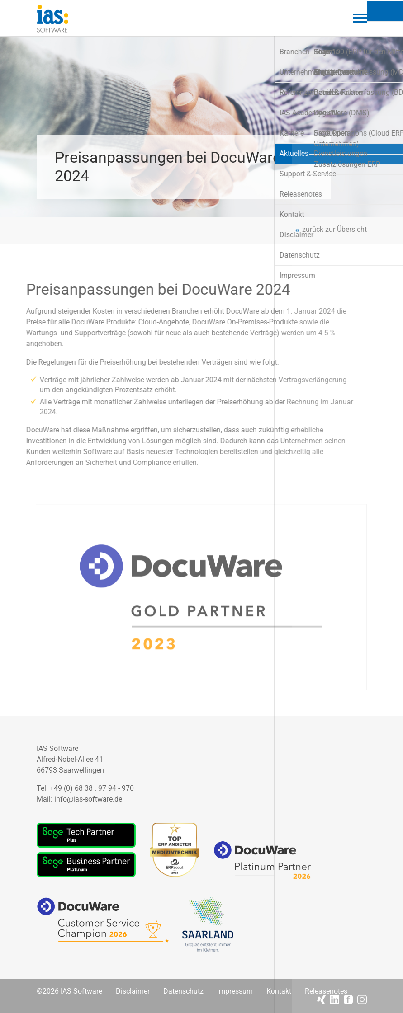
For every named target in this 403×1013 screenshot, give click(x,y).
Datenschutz (183, 991)
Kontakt (278, 991)
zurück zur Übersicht (334, 229)
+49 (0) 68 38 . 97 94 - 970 (92, 788)
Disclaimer (133, 991)
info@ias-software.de (88, 799)
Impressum (235, 991)
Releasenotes (326, 991)
